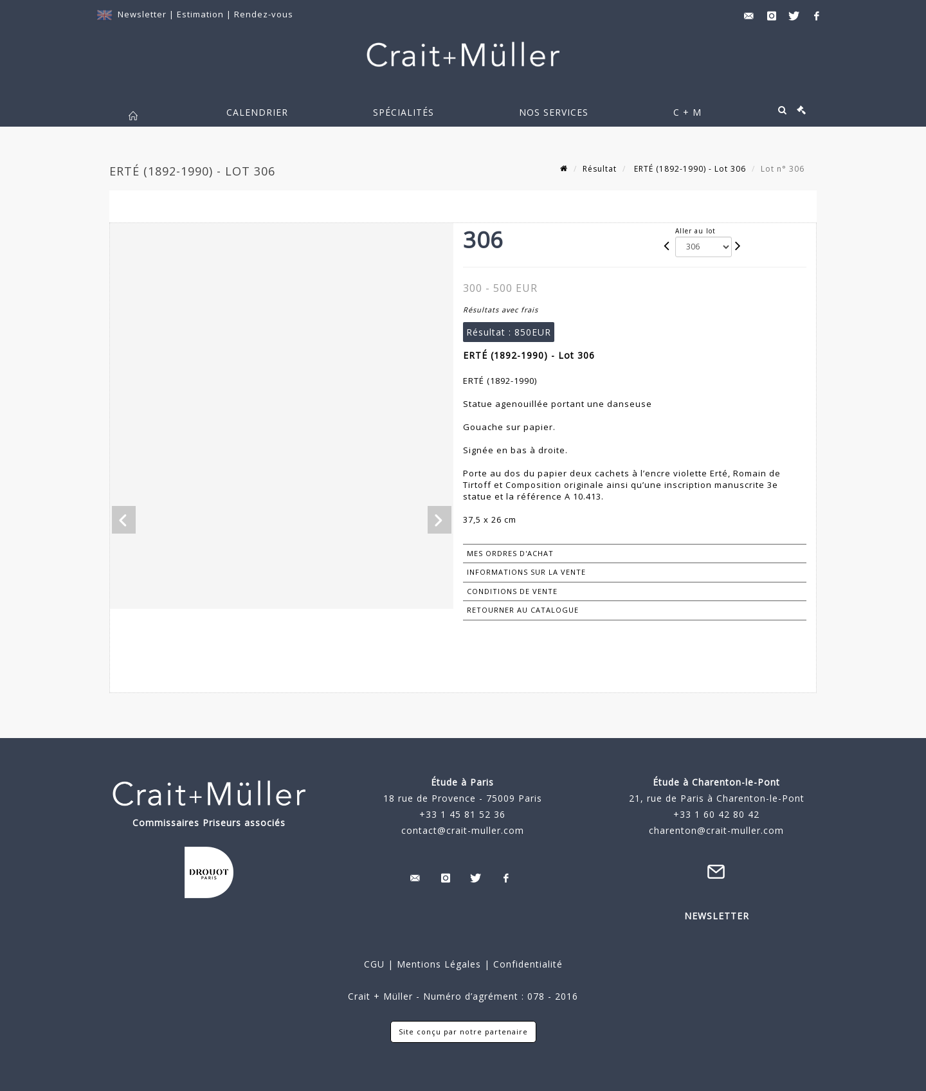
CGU (374, 964)
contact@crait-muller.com (462, 830)
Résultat (600, 168)
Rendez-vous (263, 14)
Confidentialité (526, 964)
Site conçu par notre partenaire (463, 1031)
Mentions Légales (439, 964)
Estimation (201, 14)
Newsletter (142, 14)
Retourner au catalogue (523, 610)
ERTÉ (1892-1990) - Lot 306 (688, 168)
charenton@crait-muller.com (716, 830)
